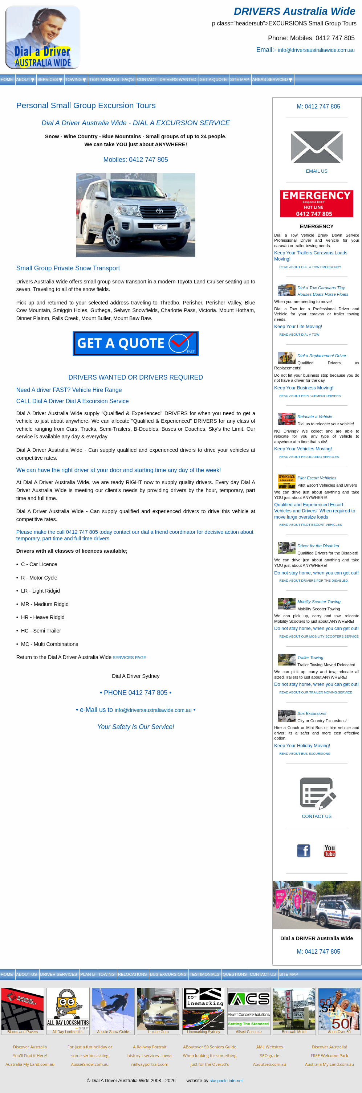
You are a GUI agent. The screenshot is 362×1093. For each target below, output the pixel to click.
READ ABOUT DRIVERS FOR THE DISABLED (313, 580)
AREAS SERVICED (272, 79)
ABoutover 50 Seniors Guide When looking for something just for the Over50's (209, 1055)
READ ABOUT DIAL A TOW (299, 334)
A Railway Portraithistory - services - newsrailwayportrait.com (149, 1055)
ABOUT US (26, 974)
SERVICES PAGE (128, 657)
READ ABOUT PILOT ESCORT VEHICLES (310, 525)
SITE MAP (239, 79)
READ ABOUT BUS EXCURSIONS (304, 754)
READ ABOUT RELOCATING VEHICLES (309, 457)
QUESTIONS (235, 974)
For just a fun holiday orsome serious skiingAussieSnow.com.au (90, 1055)
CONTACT (146, 79)
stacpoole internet (226, 1080)
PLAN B (87, 974)
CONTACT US (263, 974)
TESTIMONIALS (104, 79)
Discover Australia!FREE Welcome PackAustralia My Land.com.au (329, 1055)
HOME (7, 79)
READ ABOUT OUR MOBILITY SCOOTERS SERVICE (318, 636)
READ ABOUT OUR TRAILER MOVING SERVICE (315, 692)
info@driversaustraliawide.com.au (316, 50)
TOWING (75, 79)
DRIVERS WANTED (178, 79)
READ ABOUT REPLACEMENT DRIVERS (310, 396)
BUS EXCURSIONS (168, 974)
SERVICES (49, 79)
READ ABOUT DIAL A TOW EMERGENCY (310, 267)
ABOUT (25, 79)
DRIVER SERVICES (58, 974)
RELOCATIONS (132, 974)
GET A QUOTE (213, 79)
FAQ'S (128, 79)
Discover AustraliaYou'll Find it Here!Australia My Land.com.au (29, 1055)
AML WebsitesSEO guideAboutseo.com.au (269, 1055)
